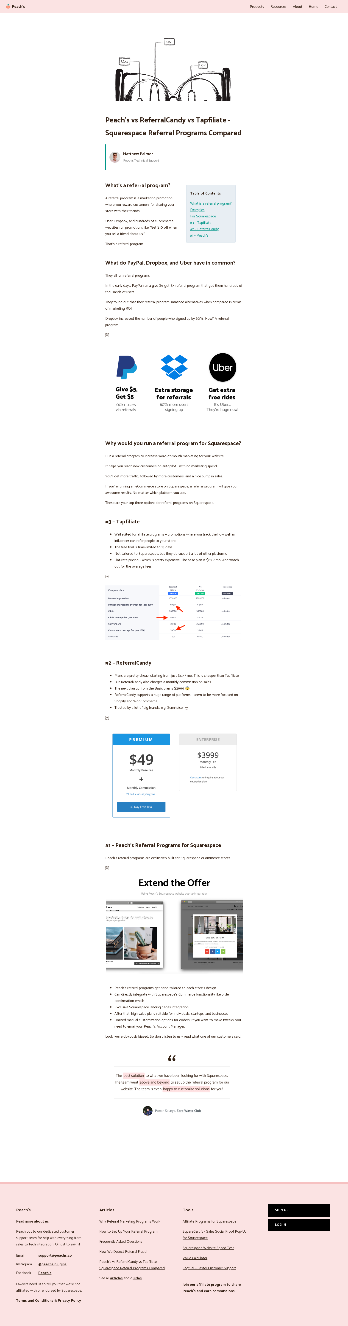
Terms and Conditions (34, 1301)
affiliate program (211, 1285)
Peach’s (44, 1273)
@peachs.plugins (52, 1264)
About (297, 7)
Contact (331, 7)
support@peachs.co (55, 1256)
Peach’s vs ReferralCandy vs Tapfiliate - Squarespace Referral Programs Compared (132, 1265)
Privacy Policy (69, 1301)
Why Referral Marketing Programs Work (129, 1221)
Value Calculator (195, 1258)
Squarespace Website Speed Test (208, 1248)
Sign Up (282, 1210)
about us (41, 1221)
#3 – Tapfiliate (200, 223)
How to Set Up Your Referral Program (128, 1232)
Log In (280, 1224)
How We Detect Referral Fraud (123, 1252)
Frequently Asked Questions (120, 1242)
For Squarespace (203, 216)
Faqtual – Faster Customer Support (209, 1268)
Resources (278, 7)
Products (257, 7)
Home (313, 7)
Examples (197, 210)
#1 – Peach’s (199, 236)
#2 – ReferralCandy (204, 229)
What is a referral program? (211, 203)
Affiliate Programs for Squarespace (209, 1221)
